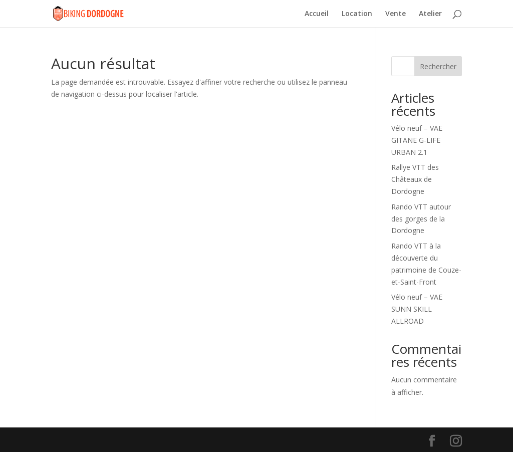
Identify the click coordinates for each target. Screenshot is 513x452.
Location (357, 14)
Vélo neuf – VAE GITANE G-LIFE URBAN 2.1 (416, 140)
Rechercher (438, 66)
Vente (395, 14)
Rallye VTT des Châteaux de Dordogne (415, 179)
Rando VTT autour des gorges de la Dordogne (421, 219)
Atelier (430, 14)
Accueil (317, 14)
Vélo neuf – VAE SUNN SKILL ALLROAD (416, 309)
